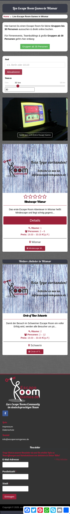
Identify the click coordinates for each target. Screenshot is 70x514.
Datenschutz (8, 430)
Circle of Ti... (34, 352)
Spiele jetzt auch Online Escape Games (35, 135)
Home (6, 16)
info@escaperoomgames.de (15, 439)
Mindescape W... (35, 248)
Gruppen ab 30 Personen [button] (35, 46)
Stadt (6, 483)
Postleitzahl (9, 471)
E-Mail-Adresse (11, 459)
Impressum (7, 426)
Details (35, 220)
